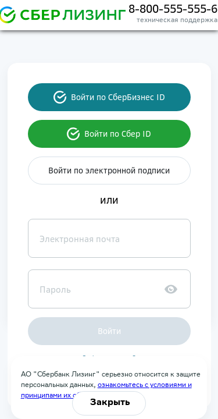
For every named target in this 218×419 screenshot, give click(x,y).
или (109, 200)
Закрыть (110, 403)
